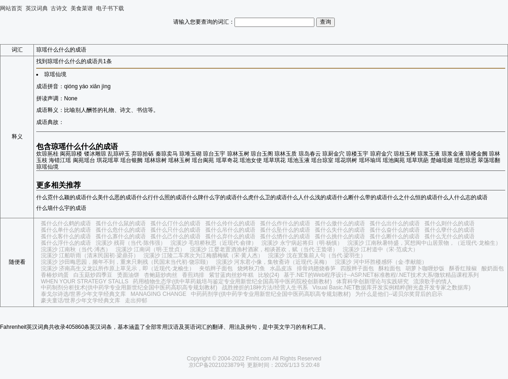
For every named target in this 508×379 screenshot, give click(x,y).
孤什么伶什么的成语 (230, 223)
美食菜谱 (82, 8)
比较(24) (268, 275)
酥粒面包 (389, 268)
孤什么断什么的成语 (395, 236)
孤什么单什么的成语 (66, 230)
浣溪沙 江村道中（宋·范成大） (380, 249)
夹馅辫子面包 (216, 268)
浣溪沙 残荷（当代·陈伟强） (131, 243)
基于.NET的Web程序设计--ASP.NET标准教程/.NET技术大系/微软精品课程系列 (381, 275)
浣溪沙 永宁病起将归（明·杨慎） (302, 243)
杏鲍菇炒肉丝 (160, 275)
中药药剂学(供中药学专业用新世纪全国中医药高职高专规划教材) (271, 294)
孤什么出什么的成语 (395, 223)
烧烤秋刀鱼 (251, 268)
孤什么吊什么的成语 (230, 230)
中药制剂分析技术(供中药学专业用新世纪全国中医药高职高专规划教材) (129, 287)
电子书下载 (110, 8)
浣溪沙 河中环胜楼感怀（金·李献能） (381, 262)
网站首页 (11, 8)
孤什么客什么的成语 (66, 236)
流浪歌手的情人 (432, 281)
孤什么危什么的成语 (121, 230)
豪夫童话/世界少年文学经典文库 (80, 300)
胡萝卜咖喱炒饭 (424, 268)
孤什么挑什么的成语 (340, 236)
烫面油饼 (128, 275)
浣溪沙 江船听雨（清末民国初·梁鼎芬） (90, 255)
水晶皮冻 (281, 268)
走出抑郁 (136, 300)
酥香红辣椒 (463, 268)
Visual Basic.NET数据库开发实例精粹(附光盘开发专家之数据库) (391, 287)
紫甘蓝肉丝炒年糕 (231, 275)
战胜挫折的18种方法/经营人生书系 (265, 287)
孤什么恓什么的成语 (285, 236)
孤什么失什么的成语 (340, 230)
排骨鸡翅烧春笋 (316, 268)
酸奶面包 (493, 268)
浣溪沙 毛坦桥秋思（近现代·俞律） (213, 243)
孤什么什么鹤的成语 (66, 223)
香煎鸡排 (193, 275)
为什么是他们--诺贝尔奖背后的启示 (399, 294)
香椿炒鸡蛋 (55, 275)
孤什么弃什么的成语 (230, 236)
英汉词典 (37, 8)
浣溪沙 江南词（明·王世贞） (151, 249)
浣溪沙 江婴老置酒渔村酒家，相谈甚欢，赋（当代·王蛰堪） (264, 249)
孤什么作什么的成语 (285, 223)
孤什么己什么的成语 (175, 236)
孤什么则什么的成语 (449, 223)
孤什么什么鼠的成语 (121, 223)
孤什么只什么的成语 (175, 230)
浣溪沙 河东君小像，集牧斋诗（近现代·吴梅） (273, 262)
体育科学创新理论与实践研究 (372, 281)
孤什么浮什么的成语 (66, 243)
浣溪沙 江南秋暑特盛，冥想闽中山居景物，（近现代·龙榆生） (424, 243)
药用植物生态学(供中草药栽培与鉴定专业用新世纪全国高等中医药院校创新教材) (232, 281)
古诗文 (59, 8)
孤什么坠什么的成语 (285, 230)
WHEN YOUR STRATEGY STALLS (84, 281)
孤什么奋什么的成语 (395, 230)
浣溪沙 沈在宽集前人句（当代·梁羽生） (317, 255)
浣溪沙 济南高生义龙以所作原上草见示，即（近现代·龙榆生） (118, 268)
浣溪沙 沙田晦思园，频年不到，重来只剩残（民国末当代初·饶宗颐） (126, 262)
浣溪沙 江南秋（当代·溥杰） (76, 249)
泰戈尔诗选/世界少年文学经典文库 (83, 294)
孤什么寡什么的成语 (121, 236)
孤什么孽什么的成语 (449, 230)
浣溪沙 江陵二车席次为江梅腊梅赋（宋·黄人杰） (203, 255)
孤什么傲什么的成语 (340, 223)
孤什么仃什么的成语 (175, 223)
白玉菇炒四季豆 (92, 275)
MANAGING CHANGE (158, 294)
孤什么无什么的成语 (449, 236)
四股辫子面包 (357, 268)
